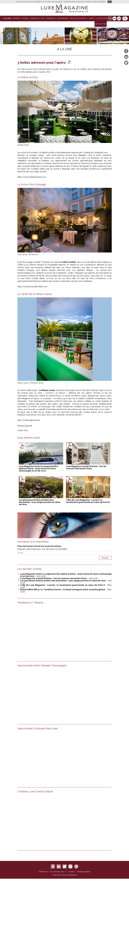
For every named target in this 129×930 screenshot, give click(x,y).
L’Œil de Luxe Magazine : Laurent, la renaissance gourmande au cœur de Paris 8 (88, 501)
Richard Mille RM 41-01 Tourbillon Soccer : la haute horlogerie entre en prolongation (62, 589)
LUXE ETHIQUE (101, 18)
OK (109, 2)
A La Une (7, 18)
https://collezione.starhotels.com (32, 286)
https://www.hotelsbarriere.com (31, 177)
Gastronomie (62, 18)
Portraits (16, 18)
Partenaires (43, 872)
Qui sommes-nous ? (58, 872)
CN (119, 19)
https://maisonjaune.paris (28, 420)
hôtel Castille (69, 262)
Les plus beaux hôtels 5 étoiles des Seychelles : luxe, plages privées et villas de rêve (39, 502)
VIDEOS (91, 18)
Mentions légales (83, 872)
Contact (71, 872)
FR (110, 19)
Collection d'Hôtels (78, 18)
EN (114, 19)
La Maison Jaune (47, 390)
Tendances (51, 18)
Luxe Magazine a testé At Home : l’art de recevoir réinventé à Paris (86, 467)
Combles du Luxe (37, 18)
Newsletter (100, 24)
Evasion (25, 18)
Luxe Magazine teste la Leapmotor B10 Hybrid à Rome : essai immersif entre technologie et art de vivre (38, 468)
